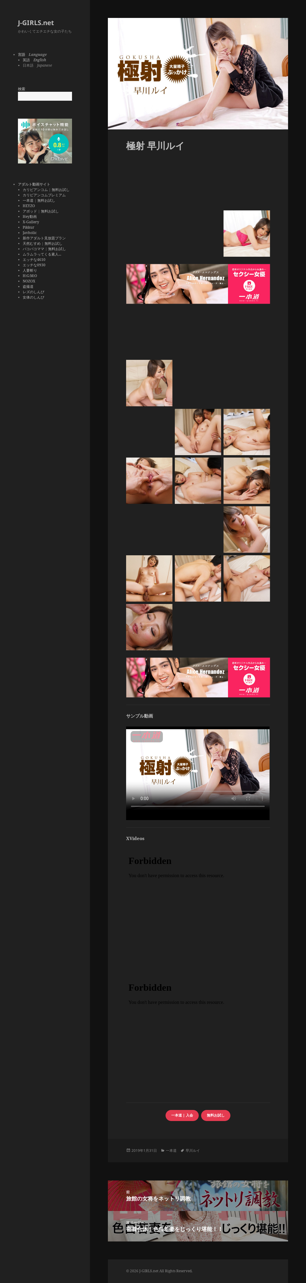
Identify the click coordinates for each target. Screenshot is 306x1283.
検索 (21, 88)
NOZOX (29, 281)
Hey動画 (30, 216)
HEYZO (29, 205)
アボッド (30, 211)
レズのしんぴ (33, 291)
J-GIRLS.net (36, 22)
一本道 (28, 200)
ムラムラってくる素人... (42, 254)
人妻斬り (30, 270)
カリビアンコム (35, 189)
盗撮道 (28, 286)
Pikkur (28, 227)
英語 (34, 59)
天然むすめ (32, 243)
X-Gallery (31, 221)
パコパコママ (33, 248)
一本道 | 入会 (182, 1115)
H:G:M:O (30, 275)
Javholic (30, 232)
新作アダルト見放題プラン (44, 238)
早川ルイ (193, 1150)
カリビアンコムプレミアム (44, 195)
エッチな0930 (34, 264)
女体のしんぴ (33, 297)
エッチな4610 (34, 259)
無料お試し (61, 189)
